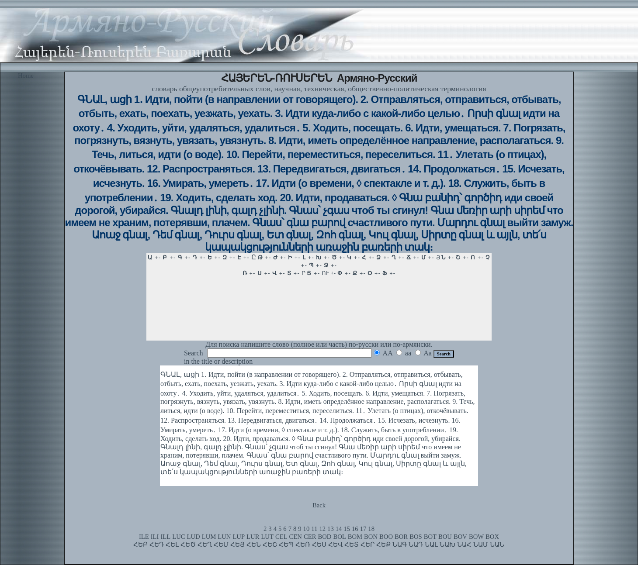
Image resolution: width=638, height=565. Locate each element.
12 (322, 528)
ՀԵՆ (253, 544)
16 (355, 528)
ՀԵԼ (172, 544)
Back (319, 505)
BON (371, 536)
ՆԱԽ (447, 544)
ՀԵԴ (156, 544)
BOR (401, 536)
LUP (238, 536)
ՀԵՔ (383, 544)
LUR (252, 536)
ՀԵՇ (270, 544)
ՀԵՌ (302, 544)
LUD (193, 536)
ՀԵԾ (188, 544)
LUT (267, 536)
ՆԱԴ (416, 544)
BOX (492, 536)
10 (306, 528)
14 (339, 528)
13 (330, 528)
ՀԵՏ (351, 544)
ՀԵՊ (286, 544)
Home (26, 75)
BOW (476, 536)
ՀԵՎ (335, 544)
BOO (386, 536)
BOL (339, 536)
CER (310, 536)
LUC (178, 536)
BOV (460, 536)
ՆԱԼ (431, 544)
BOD (324, 536)
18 (371, 528)
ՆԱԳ (399, 544)
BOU (445, 536)
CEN (295, 536)
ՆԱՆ (497, 544)
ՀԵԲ (140, 544)
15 (346, 528)
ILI (155, 536)
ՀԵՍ (319, 544)
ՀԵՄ (221, 544)
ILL (165, 536)
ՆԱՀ (464, 544)
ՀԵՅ (237, 544)
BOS (415, 536)
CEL (281, 536)
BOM (355, 536)
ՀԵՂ (205, 544)
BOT (430, 536)
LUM (209, 536)
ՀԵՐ (367, 544)
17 (363, 528)
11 (314, 528)
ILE (144, 536)
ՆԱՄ (480, 544)
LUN (224, 536)
